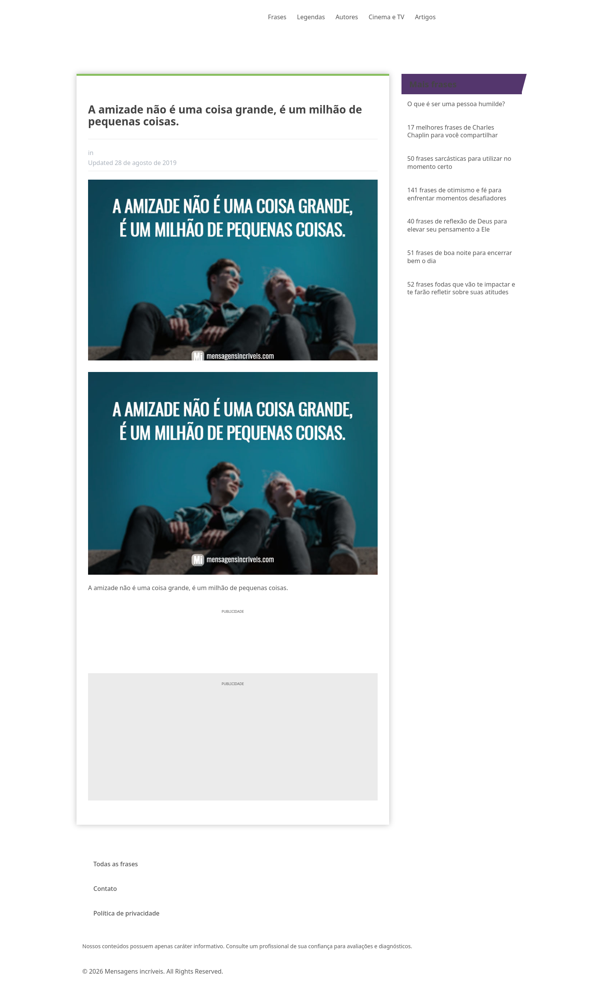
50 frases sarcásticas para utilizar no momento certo (459, 162)
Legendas (311, 17)
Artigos (425, 17)
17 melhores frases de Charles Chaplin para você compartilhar (452, 131)
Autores (346, 17)
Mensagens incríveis (134, 971)
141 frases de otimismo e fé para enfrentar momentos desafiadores (456, 194)
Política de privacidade (126, 913)
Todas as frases (115, 864)
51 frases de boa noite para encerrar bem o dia (459, 257)
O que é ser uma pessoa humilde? (456, 104)
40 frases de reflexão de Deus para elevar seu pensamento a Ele (457, 225)
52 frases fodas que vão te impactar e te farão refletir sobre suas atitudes (461, 288)
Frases (277, 17)
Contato (105, 888)
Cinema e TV (386, 17)
